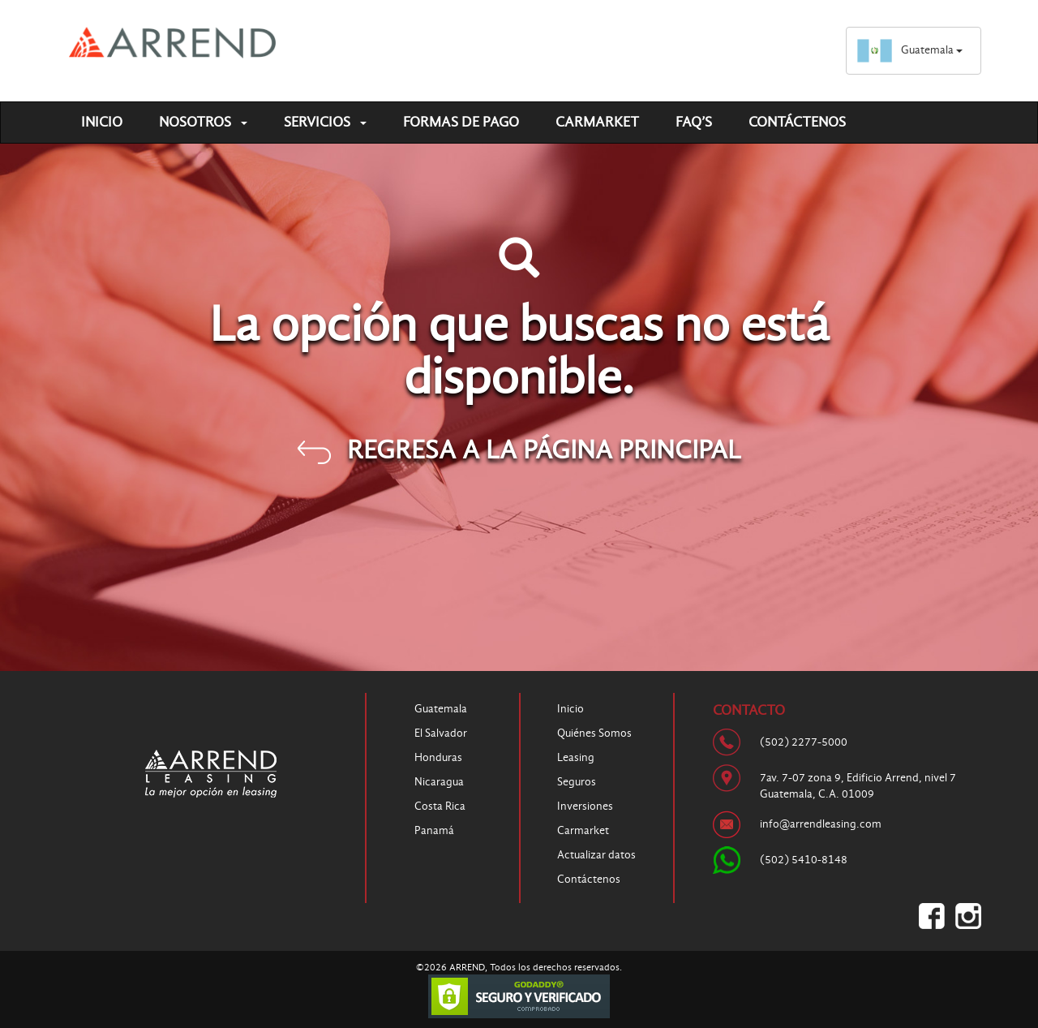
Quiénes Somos (594, 733)
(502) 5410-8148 (803, 860)
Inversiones (585, 806)
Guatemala (909, 50)
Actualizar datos (596, 855)
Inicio (101, 122)
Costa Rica (439, 806)
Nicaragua (439, 782)
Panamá (434, 830)
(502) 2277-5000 (803, 742)
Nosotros (203, 122)
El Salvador (440, 733)
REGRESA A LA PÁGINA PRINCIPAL (519, 449)
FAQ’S (694, 122)
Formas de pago (461, 122)
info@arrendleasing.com (820, 824)
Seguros (576, 782)
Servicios (325, 122)
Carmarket (597, 122)
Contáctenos (797, 122)
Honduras (438, 757)
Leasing (575, 757)
